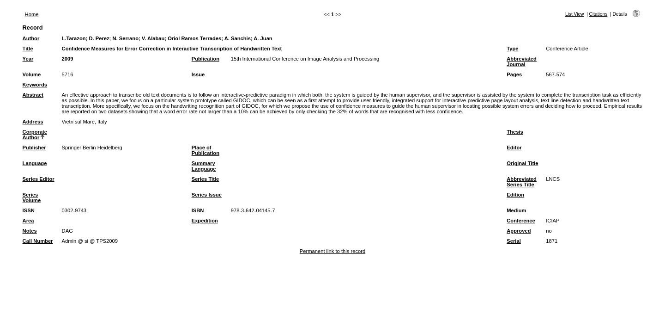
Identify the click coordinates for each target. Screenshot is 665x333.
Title (28, 48)
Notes (30, 231)
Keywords (35, 84)
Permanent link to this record (332, 251)
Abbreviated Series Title (522, 181)
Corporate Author (35, 134)
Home (32, 14)
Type (512, 48)
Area (28, 220)
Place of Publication (205, 150)
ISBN (198, 210)
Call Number (38, 241)
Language (35, 163)
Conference (521, 220)
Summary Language (204, 166)
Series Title (205, 179)
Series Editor (38, 179)
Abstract (33, 95)
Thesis (515, 132)
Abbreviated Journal (522, 61)
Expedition (205, 220)
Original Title (522, 163)
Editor (514, 147)
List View (574, 14)
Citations (598, 14)
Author (31, 38)
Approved (519, 231)
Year (28, 59)
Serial (513, 241)
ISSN (29, 210)
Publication (205, 59)
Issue (198, 74)
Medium (516, 210)
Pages (514, 74)
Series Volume (32, 197)
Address (33, 121)
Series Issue (207, 194)
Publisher (34, 147)
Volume (32, 74)
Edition (515, 194)
